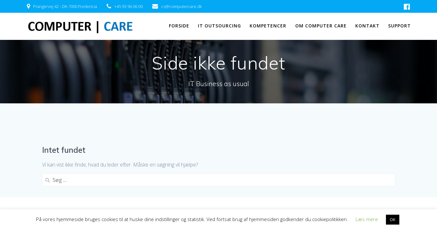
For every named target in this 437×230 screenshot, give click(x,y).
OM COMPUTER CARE (321, 26)
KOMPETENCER (268, 26)
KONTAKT (367, 26)
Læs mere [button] (367, 219)
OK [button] (393, 219)
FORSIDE (179, 26)
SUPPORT (399, 26)
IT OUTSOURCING (219, 26)
